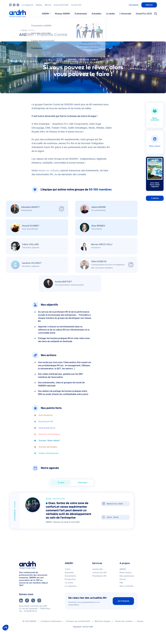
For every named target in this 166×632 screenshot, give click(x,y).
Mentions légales (102, 621)
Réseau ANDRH (62, 13)
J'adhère (155, 198)
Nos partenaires (127, 576)
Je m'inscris (123, 601)
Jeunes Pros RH (99, 572)
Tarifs (67, 569)
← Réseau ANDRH (27, 30)
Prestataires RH (99, 576)
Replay (39, 5)
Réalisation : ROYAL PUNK (83, 627)
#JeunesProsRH (61, 5)
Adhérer (149, 5)
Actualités (96, 13)
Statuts (140, 621)
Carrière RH (76, 5)
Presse (123, 579)
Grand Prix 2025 (144, 13)
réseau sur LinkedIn (48, 170)
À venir (61, 482)
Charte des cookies (124, 621)
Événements (81, 13)
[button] (5, 627)
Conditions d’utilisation (51, 621)
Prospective (70, 579)
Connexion (134, 5)
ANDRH (123, 569)
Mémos (48, 5)
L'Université (125, 13)
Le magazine (27, 5)
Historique (82, 482)
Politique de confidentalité (78, 621)
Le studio (110, 13)
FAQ (121, 583)
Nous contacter (127, 586)
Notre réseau (126, 572)
